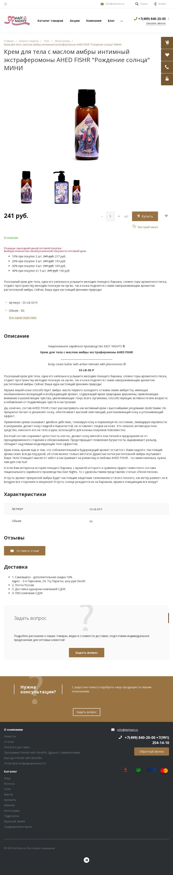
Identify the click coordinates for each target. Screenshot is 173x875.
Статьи (9, 742)
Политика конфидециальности (25, 763)
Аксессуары (12, 810)
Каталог (10, 771)
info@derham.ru (115, 4)
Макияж (9, 805)
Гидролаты (11, 816)
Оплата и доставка (17, 747)
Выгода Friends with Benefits (23, 758)
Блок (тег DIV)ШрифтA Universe (17, 21)
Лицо (7, 778)
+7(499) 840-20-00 (152, 19)
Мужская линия (14, 821)
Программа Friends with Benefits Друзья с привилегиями (42, 752)
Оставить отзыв (27, 551)
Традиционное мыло (18, 827)
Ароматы (10, 800)
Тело (7, 789)
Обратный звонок (151, 751)
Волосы (9, 783)
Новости (10, 736)
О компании (13, 729)
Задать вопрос (86, 653)
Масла (8, 794)
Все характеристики (22, 317)
